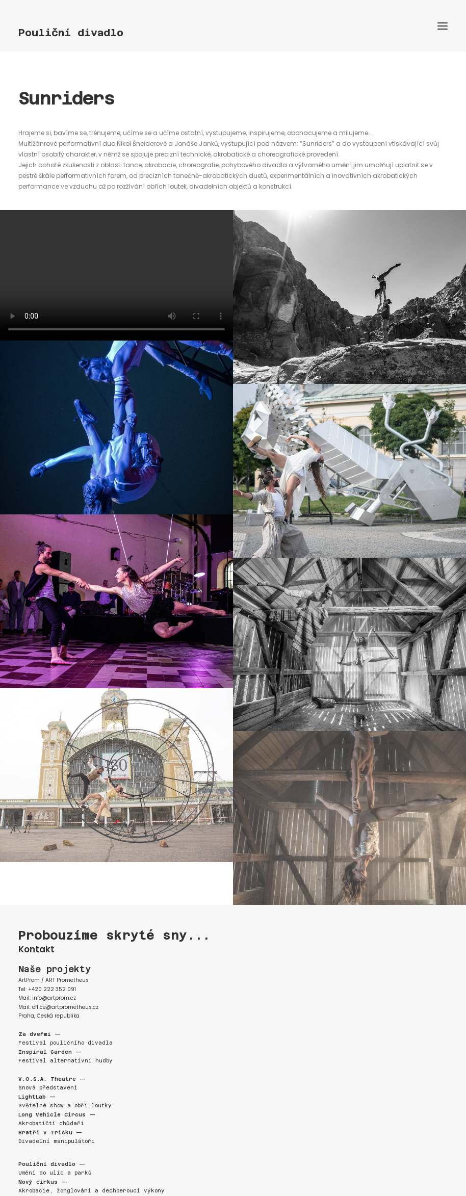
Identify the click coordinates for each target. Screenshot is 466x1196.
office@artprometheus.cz (65, 1007)
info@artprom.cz (54, 998)
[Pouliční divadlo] (233, 33)
